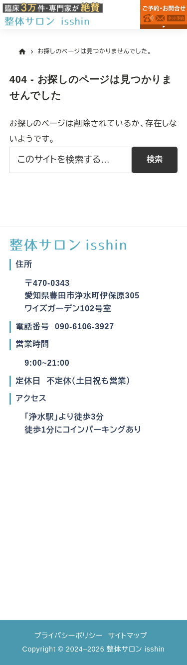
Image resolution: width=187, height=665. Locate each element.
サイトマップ (127, 636)
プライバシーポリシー (68, 636)
